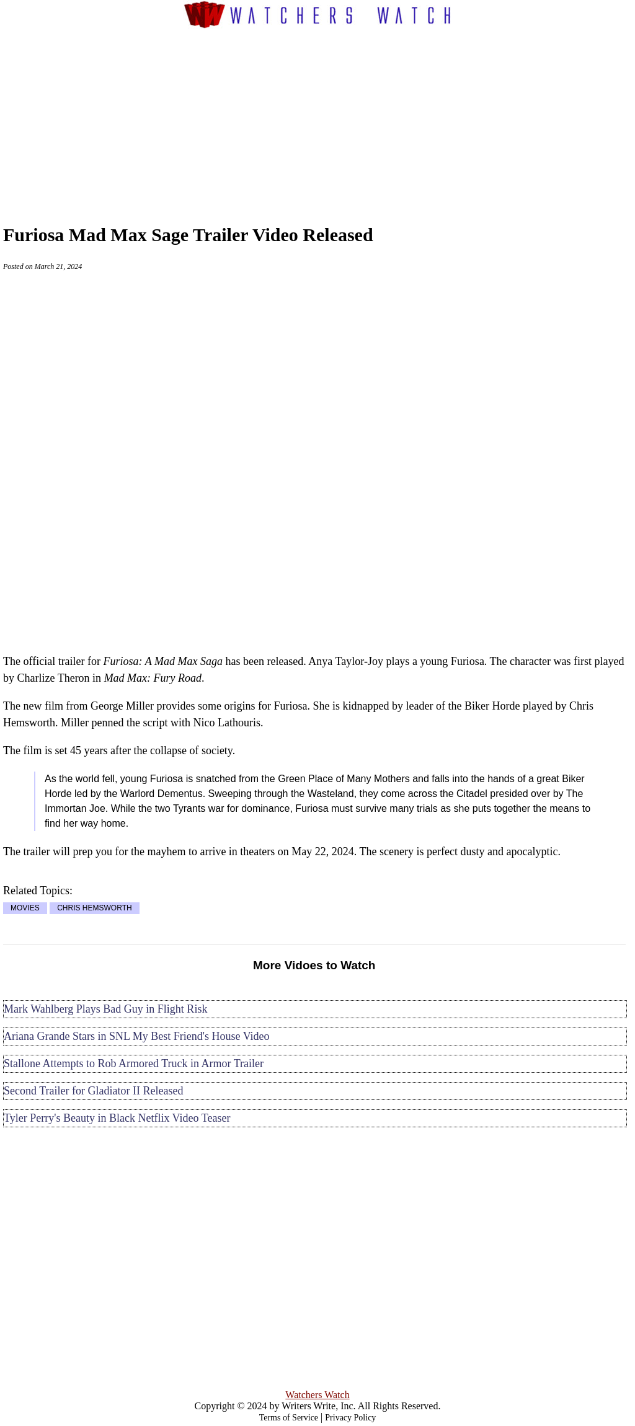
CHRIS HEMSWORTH (94, 908)
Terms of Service (288, 1417)
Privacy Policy (350, 1417)
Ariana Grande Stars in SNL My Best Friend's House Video (137, 1036)
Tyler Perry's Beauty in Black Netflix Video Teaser (117, 1118)
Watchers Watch (317, 1394)
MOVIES (25, 908)
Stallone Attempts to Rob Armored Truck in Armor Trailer (134, 1063)
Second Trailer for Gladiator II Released (93, 1091)
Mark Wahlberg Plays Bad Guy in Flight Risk (105, 1009)
